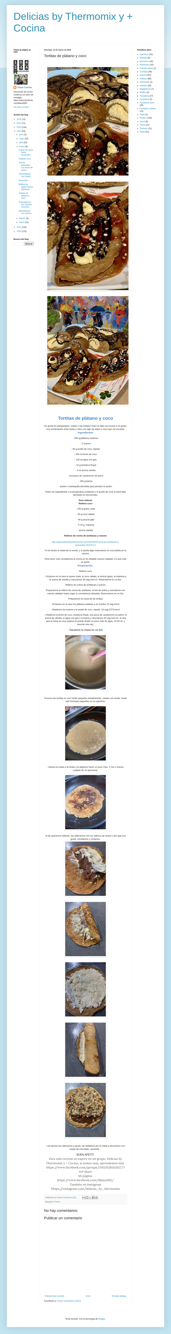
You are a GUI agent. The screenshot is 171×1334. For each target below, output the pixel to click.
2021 (19, 227)
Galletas (143, 78)
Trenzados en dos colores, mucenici (25, 204)
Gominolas (144, 82)
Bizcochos (144, 61)
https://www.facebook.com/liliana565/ (85, 1180)
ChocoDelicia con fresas (25, 175)
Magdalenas (145, 89)
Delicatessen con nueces (25, 212)
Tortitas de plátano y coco (24, 195)
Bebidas (143, 58)
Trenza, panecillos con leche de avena (26, 166)
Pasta (142, 114)
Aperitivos (144, 54)
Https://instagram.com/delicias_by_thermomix (85, 1189)
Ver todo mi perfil (21, 107)
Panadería (144, 99)
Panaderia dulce (147, 102)
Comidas (144, 71)
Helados (143, 85)
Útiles (142, 132)
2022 (19, 131)
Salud (142, 121)
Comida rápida (146, 68)
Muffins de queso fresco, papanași (26, 186)
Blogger (101, 1319)
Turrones (144, 128)
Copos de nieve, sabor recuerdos (26, 152)
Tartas (142, 125)
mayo (22, 138)
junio (21, 134)
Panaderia (144, 96)
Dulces (143, 75)
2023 (19, 127)
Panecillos (23, 180)
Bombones (144, 65)
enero (22, 222)
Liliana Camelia (24, 87)
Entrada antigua (119, 1296)
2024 (19, 123)
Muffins (143, 92)
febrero (22, 218)
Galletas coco (25, 159)
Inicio (88, 1296)
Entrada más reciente (54, 1296)
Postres (57, 1202)
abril (21, 142)
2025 (19, 119)
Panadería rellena (148, 108)
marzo (22, 146)
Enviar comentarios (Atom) (69, 1301)
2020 (19, 231)
